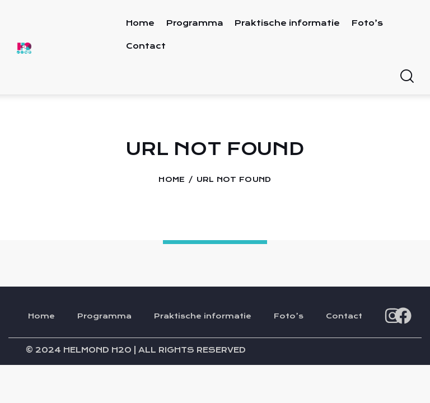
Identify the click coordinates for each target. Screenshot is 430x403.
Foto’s (288, 317)
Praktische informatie (202, 317)
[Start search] (406, 76)
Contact (344, 317)
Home (171, 179)
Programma (104, 317)
